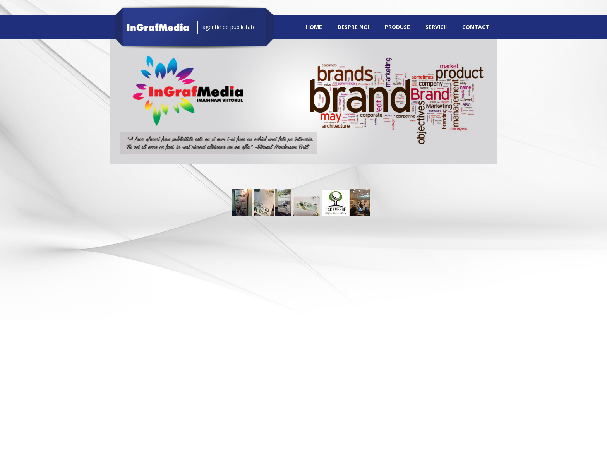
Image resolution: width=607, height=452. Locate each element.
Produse (397, 27)
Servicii (436, 27)
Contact (475, 27)
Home (314, 27)
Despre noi (353, 27)
